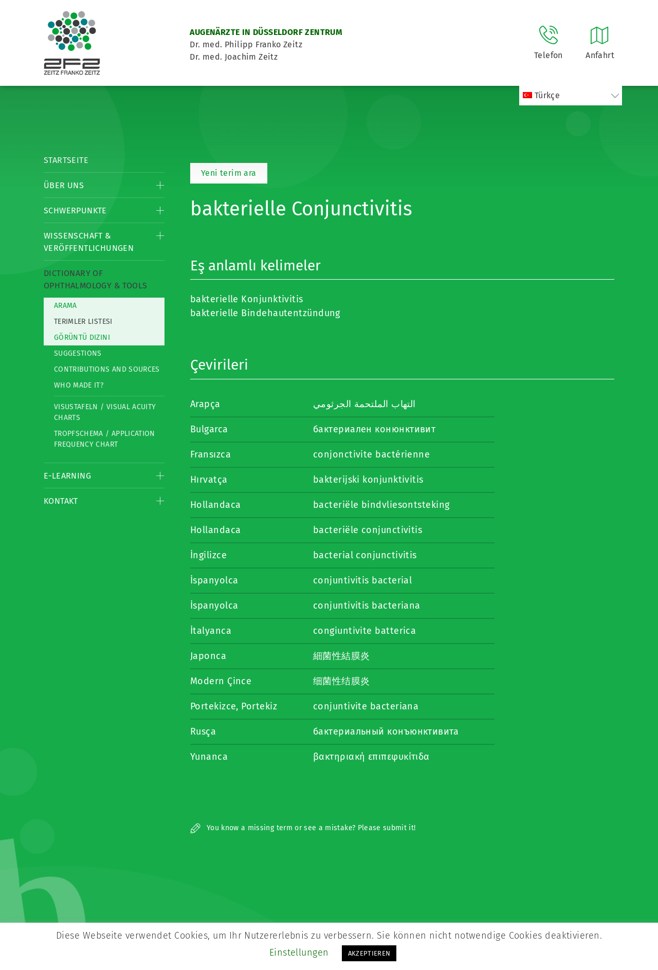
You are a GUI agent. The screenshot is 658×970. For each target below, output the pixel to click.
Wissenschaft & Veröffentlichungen (89, 242)
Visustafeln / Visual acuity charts (105, 412)
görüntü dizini (82, 337)
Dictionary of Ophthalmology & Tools (95, 279)
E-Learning (67, 476)
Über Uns (64, 185)
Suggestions (78, 353)
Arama (65, 305)
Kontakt (61, 501)
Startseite (66, 160)
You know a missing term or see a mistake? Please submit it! (303, 827)
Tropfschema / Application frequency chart (104, 439)
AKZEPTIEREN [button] (369, 953)
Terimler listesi (83, 321)
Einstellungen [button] (299, 952)
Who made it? (78, 385)
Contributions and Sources (107, 369)
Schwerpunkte (75, 210)
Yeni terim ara (229, 173)
